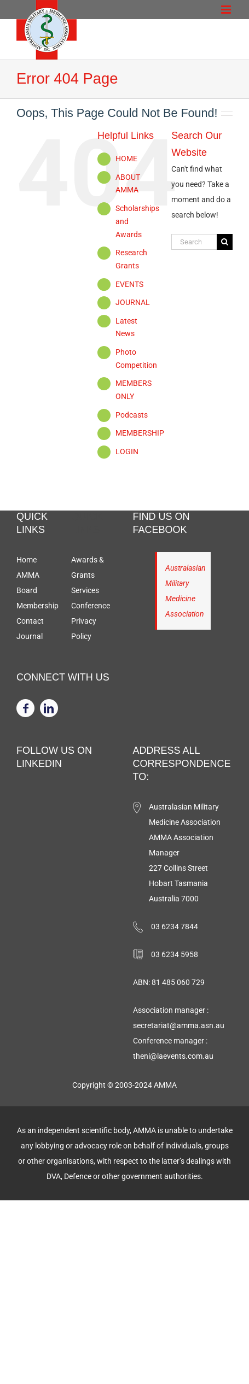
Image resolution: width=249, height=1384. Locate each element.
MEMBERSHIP (139, 433)
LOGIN (126, 451)
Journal (29, 636)
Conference (90, 605)
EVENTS (129, 284)
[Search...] (194, 242)
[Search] (225, 242)
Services (85, 590)
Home (26, 559)
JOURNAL (132, 302)
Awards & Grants (87, 567)
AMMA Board (27, 583)
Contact (30, 621)
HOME (126, 158)
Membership (37, 605)
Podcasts (131, 414)
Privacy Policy (83, 629)
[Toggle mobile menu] (227, 9)
